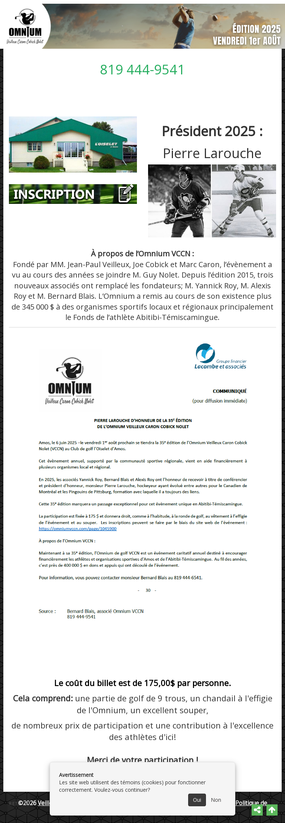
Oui (197, 799)
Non (216, 799)
